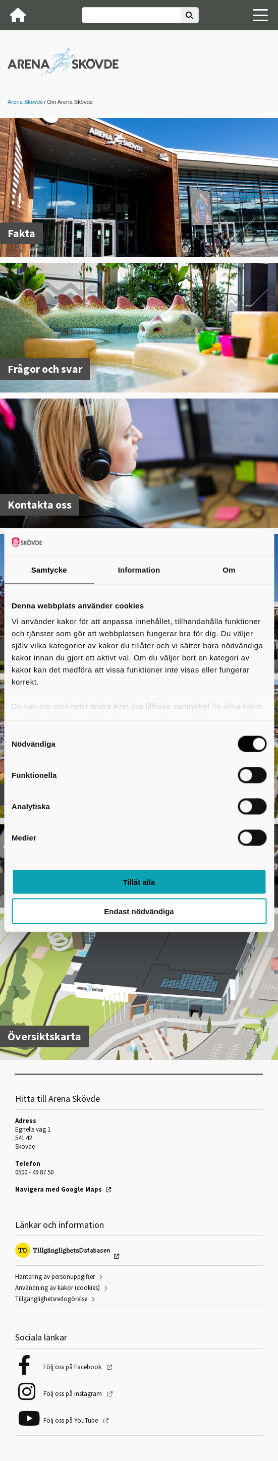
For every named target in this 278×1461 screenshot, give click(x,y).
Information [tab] (139, 569)
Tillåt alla (139, 881)
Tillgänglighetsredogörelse (51, 1299)
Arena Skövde (25, 102)
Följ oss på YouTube (71, 1420)
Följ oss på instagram (73, 1393)
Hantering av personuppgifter (55, 1276)
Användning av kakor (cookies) (57, 1287)
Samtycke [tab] (49, 569)
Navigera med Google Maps (58, 1189)
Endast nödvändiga (139, 911)
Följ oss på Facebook (73, 1367)
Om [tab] (229, 569)
